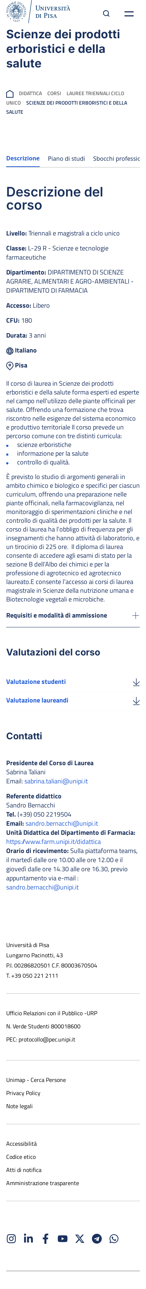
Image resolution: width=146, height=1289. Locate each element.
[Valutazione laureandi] (136, 700)
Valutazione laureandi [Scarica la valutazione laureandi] (37, 700)
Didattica (30, 93)
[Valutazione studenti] (136, 681)
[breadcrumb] (9, 93)
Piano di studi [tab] (66, 159)
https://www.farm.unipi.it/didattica (53, 841)
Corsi (54, 93)
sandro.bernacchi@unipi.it (61, 823)
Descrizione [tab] (23, 158)
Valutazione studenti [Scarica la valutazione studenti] (36, 681)
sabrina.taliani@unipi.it (56, 781)
